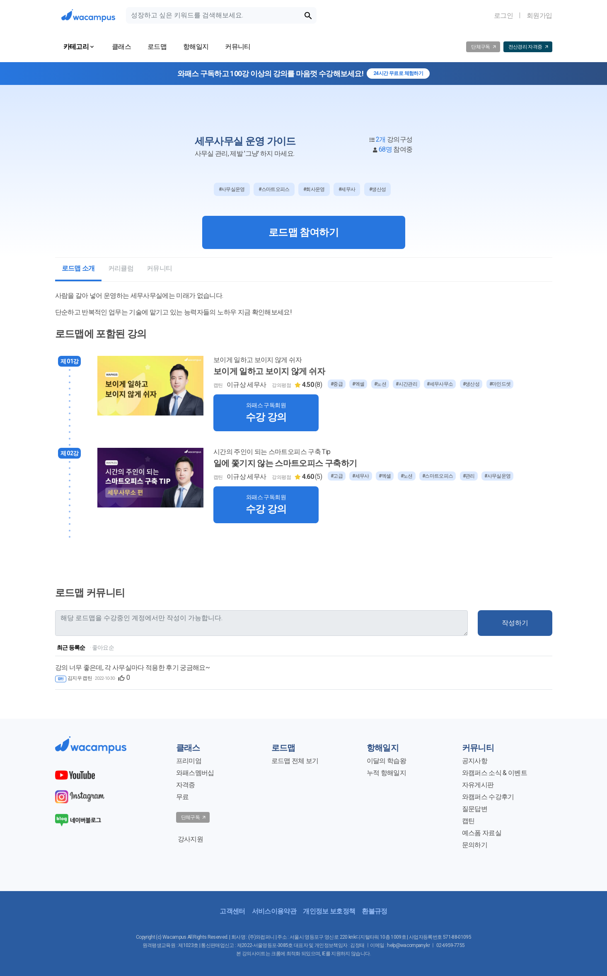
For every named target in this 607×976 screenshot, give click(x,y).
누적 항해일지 (386, 773)
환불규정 (374, 911)
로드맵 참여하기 (303, 232)
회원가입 (539, 15)
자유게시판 (478, 785)
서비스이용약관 (274, 911)
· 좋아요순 (102, 647)
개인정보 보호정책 (329, 911)
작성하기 (515, 623)
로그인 (503, 15)
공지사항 (474, 761)
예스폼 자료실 (481, 833)
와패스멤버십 (195, 773)
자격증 (185, 785)
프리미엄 (188, 761)
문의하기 (474, 845)
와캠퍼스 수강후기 (488, 797)
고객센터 (232, 911)
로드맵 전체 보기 (295, 761)
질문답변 (474, 809)
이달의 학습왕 (386, 761)
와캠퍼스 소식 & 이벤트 (494, 773)
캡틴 (468, 821)
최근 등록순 (71, 647)
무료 (182, 797)
